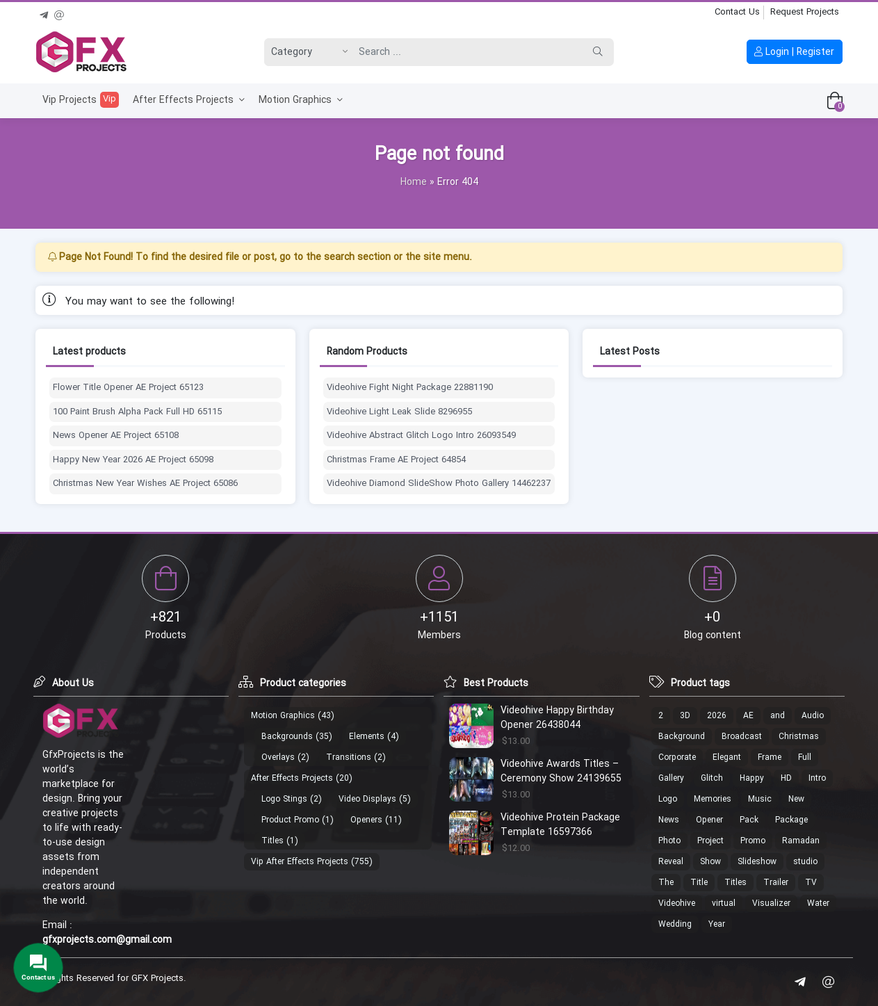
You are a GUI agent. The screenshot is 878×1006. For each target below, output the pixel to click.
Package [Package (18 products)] (791, 820)
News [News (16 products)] (668, 820)
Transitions (348, 757)
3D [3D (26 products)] (685, 715)
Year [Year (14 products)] (716, 924)
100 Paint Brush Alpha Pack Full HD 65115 (137, 412)
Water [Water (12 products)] (818, 903)
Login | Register (794, 52)
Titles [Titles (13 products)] (735, 882)
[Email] (59, 13)
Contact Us (737, 12)
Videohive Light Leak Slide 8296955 (399, 412)
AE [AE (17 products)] (748, 715)
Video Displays (367, 799)
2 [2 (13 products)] (660, 715)
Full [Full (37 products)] (804, 757)
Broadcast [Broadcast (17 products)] (742, 736)
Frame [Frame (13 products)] (769, 757)
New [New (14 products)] (796, 799)
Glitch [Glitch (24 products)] (712, 778)
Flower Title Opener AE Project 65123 (128, 388)
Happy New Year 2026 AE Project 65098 (133, 460)
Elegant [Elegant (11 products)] (727, 757)
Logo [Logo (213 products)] (667, 799)
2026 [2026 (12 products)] (716, 715)
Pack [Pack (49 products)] (749, 820)
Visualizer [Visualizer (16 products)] (771, 903)
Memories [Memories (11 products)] (712, 799)
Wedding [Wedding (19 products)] (675, 924)
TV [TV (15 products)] (811, 882)
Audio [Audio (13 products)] (813, 715)
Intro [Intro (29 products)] (817, 778)
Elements (366, 736)
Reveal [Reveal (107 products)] (670, 861)
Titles (272, 840)
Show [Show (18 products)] (710, 861)
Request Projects (804, 12)
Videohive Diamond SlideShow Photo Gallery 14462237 (439, 484)
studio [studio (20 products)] (805, 861)
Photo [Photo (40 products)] (669, 840)
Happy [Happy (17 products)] (752, 778)
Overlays (278, 757)
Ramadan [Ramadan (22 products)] (801, 840)
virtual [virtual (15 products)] (723, 903)
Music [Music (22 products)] (760, 799)
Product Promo (290, 820)
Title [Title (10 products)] (699, 882)
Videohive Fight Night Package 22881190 (410, 388)
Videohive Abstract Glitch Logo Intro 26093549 (421, 436)
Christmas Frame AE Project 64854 (396, 460)
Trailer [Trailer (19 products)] (775, 882)
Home (413, 182)
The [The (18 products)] (666, 882)
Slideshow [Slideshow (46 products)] (757, 861)
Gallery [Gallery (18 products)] (671, 778)
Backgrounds (287, 736)
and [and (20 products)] (777, 715)
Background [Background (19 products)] (681, 736)
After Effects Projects (189, 100)
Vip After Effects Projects (299, 861)
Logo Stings (284, 799)
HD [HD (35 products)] (786, 778)
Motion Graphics (301, 100)
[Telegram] (43, 13)
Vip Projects (80, 100)
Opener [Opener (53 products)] (709, 820)
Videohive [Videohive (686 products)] (676, 903)
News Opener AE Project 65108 (116, 436)
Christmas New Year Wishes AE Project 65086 (145, 484)
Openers (366, 820)
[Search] (467, 52)
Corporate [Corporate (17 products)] (677, 757)
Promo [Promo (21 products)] (752, 840)
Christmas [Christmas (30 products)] (799, 736)
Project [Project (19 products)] (710, 840)
